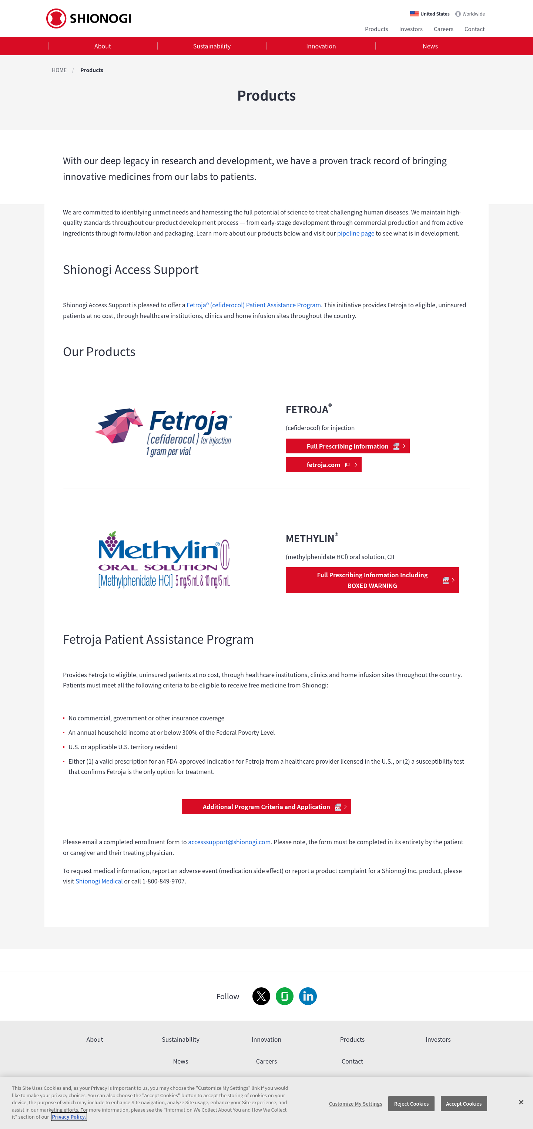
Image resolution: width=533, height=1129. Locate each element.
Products (376, 29)
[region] (266, 1103)
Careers (443, 29)
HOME (59, 70)
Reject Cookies (411, 1103)
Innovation (321, 45)
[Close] (521, 1102)
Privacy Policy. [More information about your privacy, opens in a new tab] (69, 1116)
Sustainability (212, 45)
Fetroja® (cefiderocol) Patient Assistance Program (254, 304)
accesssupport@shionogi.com (229, 841)
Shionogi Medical (99, 880)
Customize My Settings (355, 1103)
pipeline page (355, 233)
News (430, 45)
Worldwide (474, 13)
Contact (475, 29)
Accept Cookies (464, 1103)
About (102, 45)
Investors (411, 29)
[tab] (102, 46)
